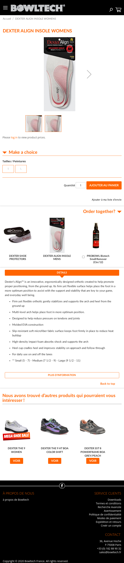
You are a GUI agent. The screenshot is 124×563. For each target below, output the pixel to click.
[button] (89, 74)
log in (14, 137)
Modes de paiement (109, 518)
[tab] (62, 274)
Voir (16, 460)
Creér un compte (111, 525)
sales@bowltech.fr (110, 552)
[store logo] (38, 7)
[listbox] (61, 169)
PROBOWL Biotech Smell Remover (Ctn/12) (98, 259)
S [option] (8, 169)
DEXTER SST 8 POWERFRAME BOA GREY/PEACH (93, 452)
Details (62, 272)
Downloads (114, 499)
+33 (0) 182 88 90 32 (109, 548)
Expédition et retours (108, 522)
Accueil (7, 19)
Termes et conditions (108, 503)
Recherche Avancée (109, 507)
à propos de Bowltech (16, 499)
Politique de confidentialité (105, 514)
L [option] (21, 169)
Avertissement (112, 510)
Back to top (107, 383)
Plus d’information (62, 375)
